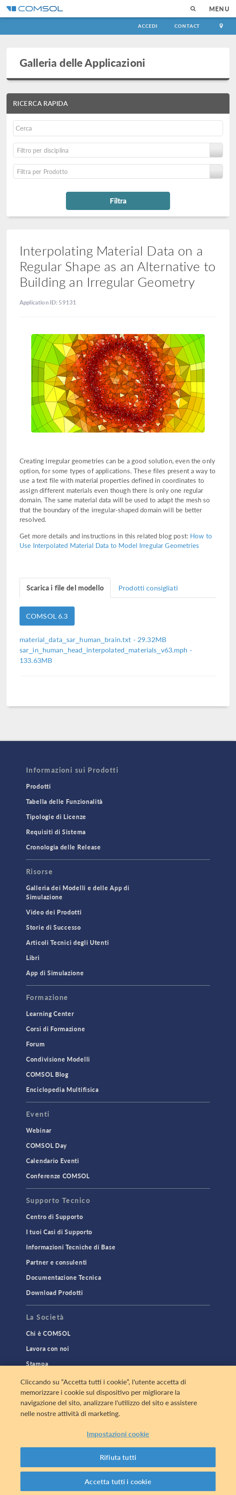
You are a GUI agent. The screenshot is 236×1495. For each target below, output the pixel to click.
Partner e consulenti (56, 1262)
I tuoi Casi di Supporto (59, 1231)
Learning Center (50, 1013)
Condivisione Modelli (58, 1059)
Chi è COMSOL (48, 1333)
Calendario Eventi (52, 1160)
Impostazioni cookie (118, 1437)
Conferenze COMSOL (58, 1175)
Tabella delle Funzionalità (64, 801)
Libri (33, 957)
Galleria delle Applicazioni (82, 62)
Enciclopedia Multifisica (62, 1089)
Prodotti (38, 786)
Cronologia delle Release (63, 847)
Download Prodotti (54, 1292)
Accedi (147, 26)
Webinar (39, 1130)
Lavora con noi (47, 1348)
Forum (35, 1043)
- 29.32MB (93, 639)
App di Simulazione (55, 972)
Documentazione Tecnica (63, 1277)
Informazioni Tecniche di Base (70, 1247)
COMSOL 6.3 (47, 616)
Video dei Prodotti (54, 912)
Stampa (37, 1363)
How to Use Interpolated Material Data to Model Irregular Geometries (116, 540)
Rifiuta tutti (118, 1460)
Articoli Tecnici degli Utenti (67, 942)
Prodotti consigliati (148, 588)
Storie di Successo (53, 927)
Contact (187, 26)
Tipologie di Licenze (56, 816)
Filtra (118, 200)
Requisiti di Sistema (56, 831)
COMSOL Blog (47, 1074)
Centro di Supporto (54, 1216)
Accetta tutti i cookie (118, 1484)
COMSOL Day (46, 1145)
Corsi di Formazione (55, 1028)
